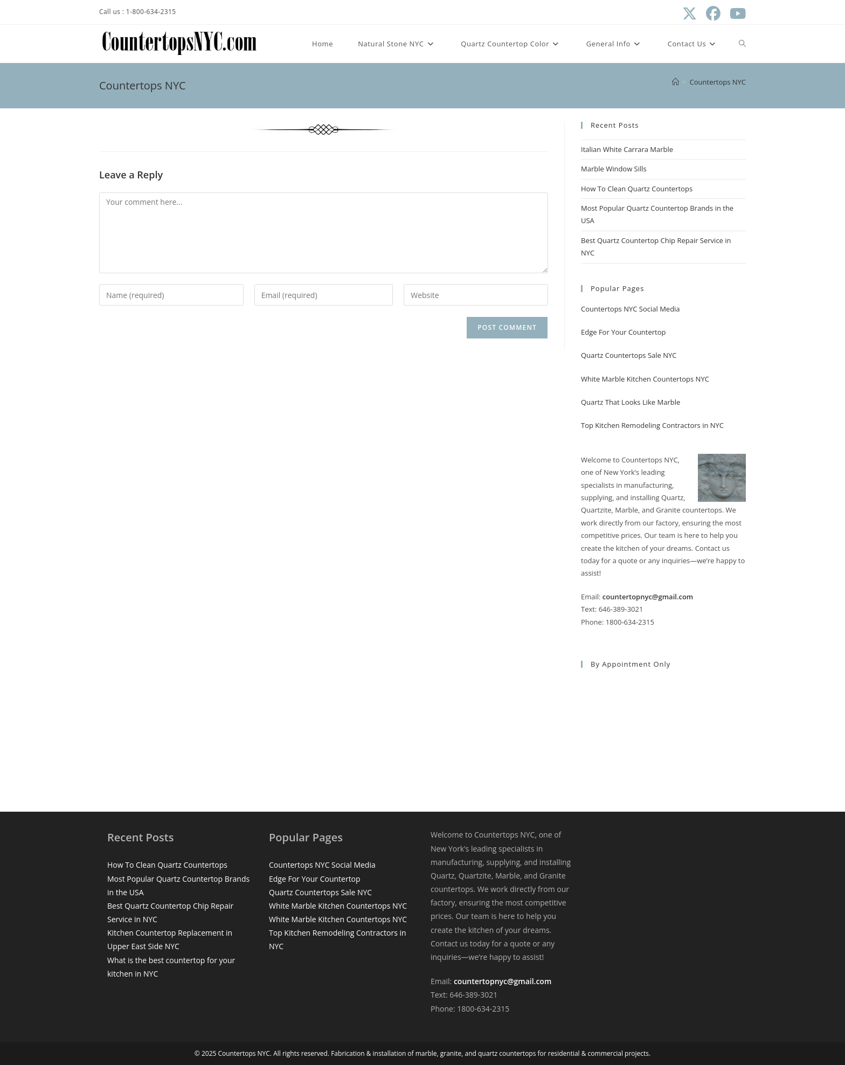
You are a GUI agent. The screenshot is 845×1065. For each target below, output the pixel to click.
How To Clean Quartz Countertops (636, 188)
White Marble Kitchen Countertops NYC (645, 379)
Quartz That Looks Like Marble (630, 402)
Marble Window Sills (614, 169)
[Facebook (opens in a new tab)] (713, 13)
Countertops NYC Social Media (630, 309)
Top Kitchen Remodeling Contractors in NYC (652, 425)
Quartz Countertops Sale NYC (628, 355)
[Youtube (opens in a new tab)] (735, 13)
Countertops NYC (718, 82)
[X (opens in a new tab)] (689, 13)
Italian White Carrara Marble (627, 149)
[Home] (675, 82)
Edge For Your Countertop (623, 332)
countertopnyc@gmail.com (647, 596)
